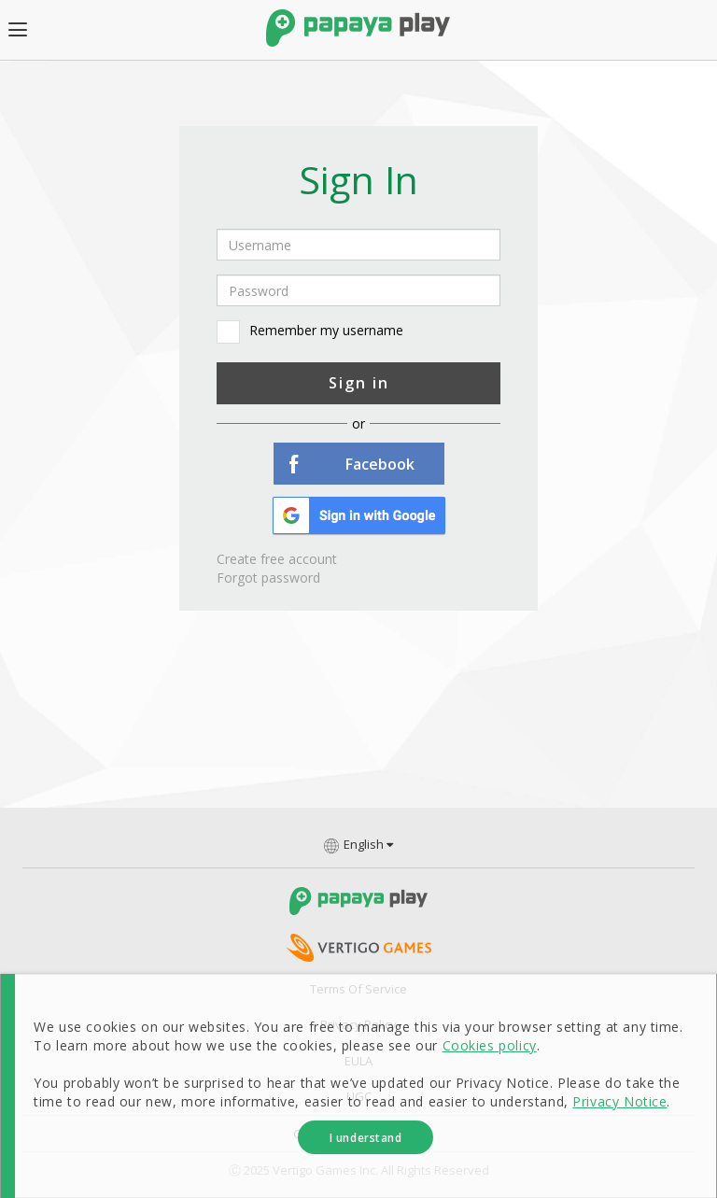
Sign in (359, 383)
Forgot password (268, 577)
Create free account (277, 559)
